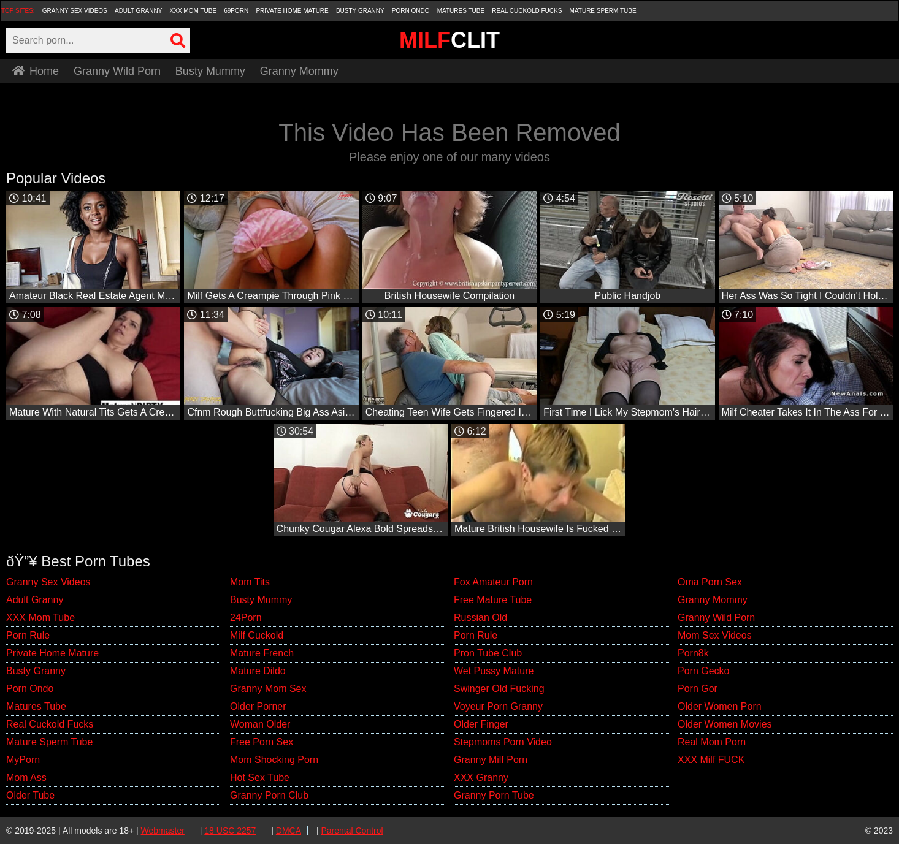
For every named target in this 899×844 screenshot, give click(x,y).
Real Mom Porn (712, 742)
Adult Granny (138, 10)
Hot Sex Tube (259, 777)
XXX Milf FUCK (711, 760)
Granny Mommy (299, 71)
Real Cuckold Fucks (527, 10)
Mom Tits (250, 582)
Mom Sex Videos (715, 635)
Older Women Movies (725, 724)
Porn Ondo (411, 10)
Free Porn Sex (261, 742)
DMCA (288, 830)
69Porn (236, 10)
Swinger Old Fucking (499, 688)
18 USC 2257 (230, 830)
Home (35, 71)
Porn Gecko (703, 671)
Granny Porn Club (269, 795)
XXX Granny (481, 777)
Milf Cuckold (256, 635)
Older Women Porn (720, 706)
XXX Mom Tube (193, 10)
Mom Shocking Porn (274, 760)
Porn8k (693, 653)
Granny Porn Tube (494, 795)
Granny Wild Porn (117, 71)
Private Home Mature (292, 10)
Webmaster (163, 830)
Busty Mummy (210, 71)
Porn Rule (28, 635)
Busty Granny (360, 10)
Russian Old (480, 617)
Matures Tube (460, 10)
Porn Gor (697, 688)
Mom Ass (26, 777)
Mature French (262, 653)
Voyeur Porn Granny (498, 706)
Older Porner (258, 706)
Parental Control (352, 830)
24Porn (246, 617)
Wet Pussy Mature (494, 671)
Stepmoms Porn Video (503, 742)
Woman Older (260, 724)
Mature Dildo (258, 671)
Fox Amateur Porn (493, 582)
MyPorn (23, 760)
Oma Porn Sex (710, 582)
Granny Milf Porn (490, 760)
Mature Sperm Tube (603, 10)
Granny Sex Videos (74, 10)
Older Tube (30, 795)
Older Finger (481, 724)
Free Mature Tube (493, 600)
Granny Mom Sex (268, 688)
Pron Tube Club (488, 653)
